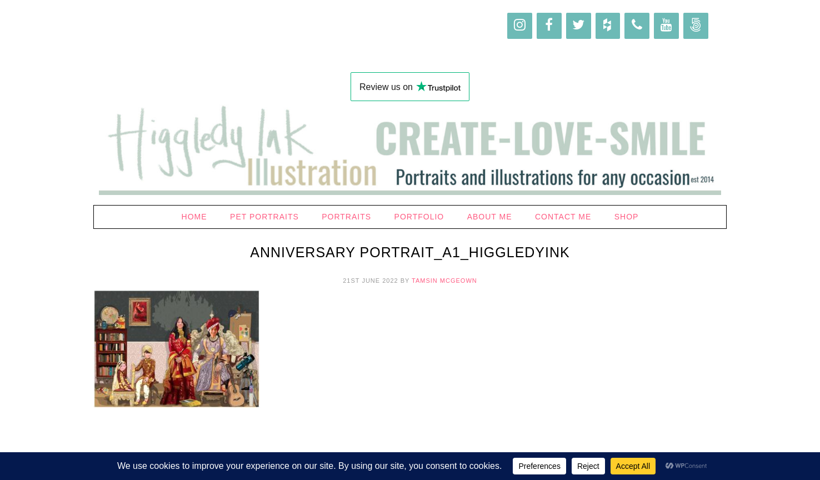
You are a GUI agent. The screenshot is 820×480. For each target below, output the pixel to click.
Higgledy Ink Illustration (410, 39)
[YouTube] (666, 26)
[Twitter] (578, 26)
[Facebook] (549, 26)
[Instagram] (519, 26)
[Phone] (636, 26)
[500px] (695, 26)
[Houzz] (608, 26)
